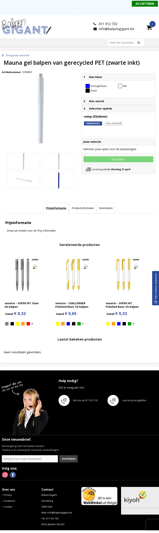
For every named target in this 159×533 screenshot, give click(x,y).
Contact (8, 506)
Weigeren (80, 11)
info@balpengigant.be (116, 29)
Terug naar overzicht (17, 55)
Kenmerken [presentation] (106, 208)
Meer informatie (121, 4)
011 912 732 (107, 24)
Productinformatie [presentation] (83, 208)
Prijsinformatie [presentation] (56, 208)
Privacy (8, 494)
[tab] (56, 208)
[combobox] (122, 42)
